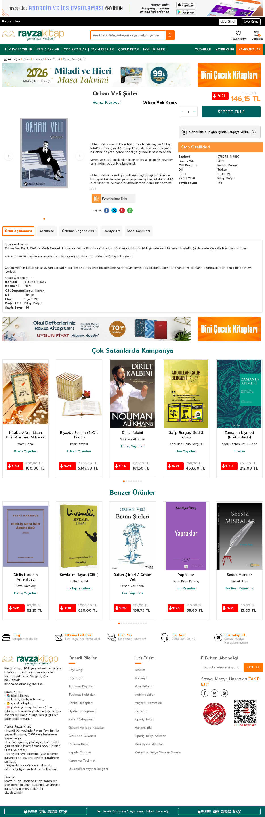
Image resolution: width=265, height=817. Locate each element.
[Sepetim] (257, 35)
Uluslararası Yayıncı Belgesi (88, 769)
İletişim (140, 670)
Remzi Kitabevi (107, 102)
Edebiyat (38, 59)
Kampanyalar (249, 49)
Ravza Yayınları (25, 451)
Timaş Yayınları (132, 447)
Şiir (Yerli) (53, 59)
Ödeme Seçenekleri (78, 231)
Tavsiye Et (111, 231)
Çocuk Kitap (128, 49)
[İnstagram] (227, 693)
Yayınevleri (224, 49)
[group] (44, 153)
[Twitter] (216, 693)
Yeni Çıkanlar (48, 49)
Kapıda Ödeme (80, 752)
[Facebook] (205, 693)
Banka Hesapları (81, 703)
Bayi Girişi (76, 670)
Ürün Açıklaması (18, 231)
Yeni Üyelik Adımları (149, 744)
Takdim (239, 451)
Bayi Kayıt (76, 678)
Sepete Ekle (231, 112)
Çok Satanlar (75, 49)
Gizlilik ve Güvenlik (82, 736)
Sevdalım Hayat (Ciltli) (79, 575)
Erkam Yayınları (79, 451)
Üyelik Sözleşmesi (82, 711)
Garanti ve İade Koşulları (87, 727)
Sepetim (141, 711)
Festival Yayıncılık (239, 589)
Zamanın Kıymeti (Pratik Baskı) (239, 435)
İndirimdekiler (145, 694)
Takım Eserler (102, 49)
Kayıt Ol (253, 667)
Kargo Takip (11, 21)
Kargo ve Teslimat (82, 760)
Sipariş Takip (144, 719)
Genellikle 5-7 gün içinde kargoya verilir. (219, 132)
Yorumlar (46, 231)
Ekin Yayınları (185, 451)
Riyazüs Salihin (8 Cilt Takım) (79, 435)
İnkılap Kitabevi (79, 589)
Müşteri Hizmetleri (148, 703)
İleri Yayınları (186, 589)
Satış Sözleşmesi (81, 719)
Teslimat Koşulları (81, 686)
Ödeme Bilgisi (79, 744)
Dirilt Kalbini (132, 432)
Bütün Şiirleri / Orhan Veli (132, 577)
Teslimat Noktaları (82, 694)
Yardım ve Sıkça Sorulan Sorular (158, 752)
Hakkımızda (143, 727)
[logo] (33, 35)
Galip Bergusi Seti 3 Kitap (185, 435)
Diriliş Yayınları (25, 593)
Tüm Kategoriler (18, 49)
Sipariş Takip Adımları (150, 736)
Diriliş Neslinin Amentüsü (26, 577)
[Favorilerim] (238, 35)
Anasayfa (12, 59)
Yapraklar (186, 575)
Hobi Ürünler (154, 49)
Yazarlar (203, 49)
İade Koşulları (138, 231)
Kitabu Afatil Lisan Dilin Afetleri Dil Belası (25, 435)
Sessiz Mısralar (239, 575)
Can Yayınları (132, 593)
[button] (44, 219)
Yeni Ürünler (144, 686)
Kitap (26, 59)
